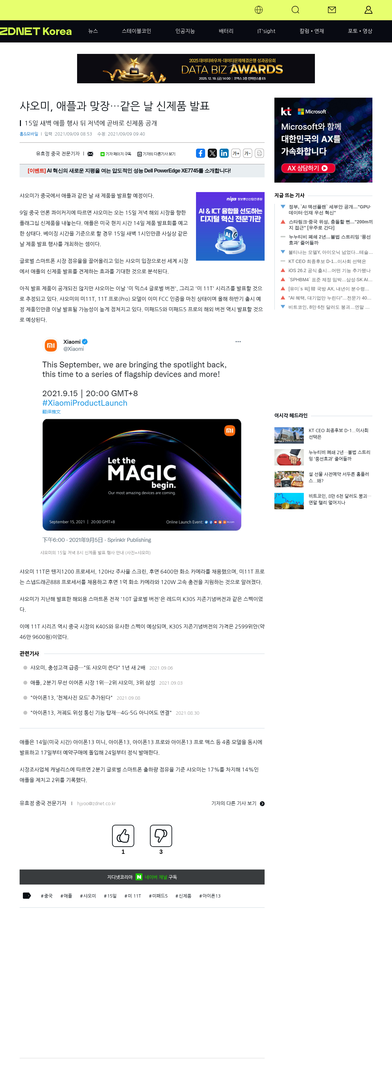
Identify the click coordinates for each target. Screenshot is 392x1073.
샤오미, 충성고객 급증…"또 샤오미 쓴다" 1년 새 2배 (87, 667)
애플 (68, 896)
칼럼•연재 (312, 31)
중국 (48, 896)
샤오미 (89, 896)
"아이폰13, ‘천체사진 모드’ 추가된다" (71, 697)
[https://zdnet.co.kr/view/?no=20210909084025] (200, 153)
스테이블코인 (136, 31)
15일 (112, 896)
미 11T (134, 896)
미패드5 (160, 896)
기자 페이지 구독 (115, 154)
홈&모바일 (29, 134)
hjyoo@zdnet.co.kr (96, 803)
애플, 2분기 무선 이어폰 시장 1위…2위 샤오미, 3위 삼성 (92, 682)
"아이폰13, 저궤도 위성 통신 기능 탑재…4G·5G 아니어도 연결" (101, 712)
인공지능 (185, 31)
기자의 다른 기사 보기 (238, 803)
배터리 (226, 31)
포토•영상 (360, 31)
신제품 (185, 896)
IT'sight (266, 31)
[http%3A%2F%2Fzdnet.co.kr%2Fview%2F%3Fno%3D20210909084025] (224, 153)
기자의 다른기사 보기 (156, 154)
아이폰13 (211, 896)
